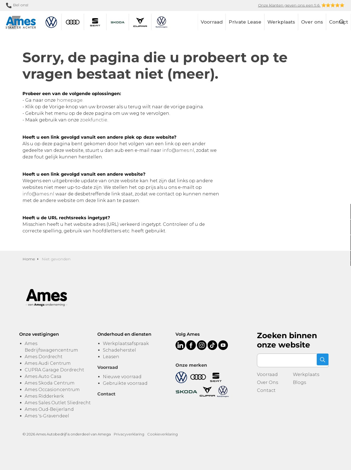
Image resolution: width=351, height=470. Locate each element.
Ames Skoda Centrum (50, 383)
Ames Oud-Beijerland (49, 409)
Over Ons (267, 382)
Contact (266, 390)
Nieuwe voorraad (122, 376)
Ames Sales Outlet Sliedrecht (58, 402)
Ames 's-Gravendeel (47, 415)
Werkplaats (281, 22)
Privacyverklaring (129, 434)
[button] (322, 360)
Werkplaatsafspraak (126, 343)
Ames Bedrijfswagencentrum (51, 347)
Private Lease (245, 22)
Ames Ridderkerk (44, 396)
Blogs (299, 382)
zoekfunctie (93, 120)
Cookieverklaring (162, 434)
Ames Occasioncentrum (52, 389)
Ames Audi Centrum (48, 363)
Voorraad (212, 22)
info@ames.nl (178, 150)
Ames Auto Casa (43, 376)
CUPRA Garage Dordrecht (54, 369)
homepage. (70, 100)
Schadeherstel (119, 350)
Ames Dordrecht (44, 356)
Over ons (312, 22)
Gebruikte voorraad (125, 383)
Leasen (111, 356)
